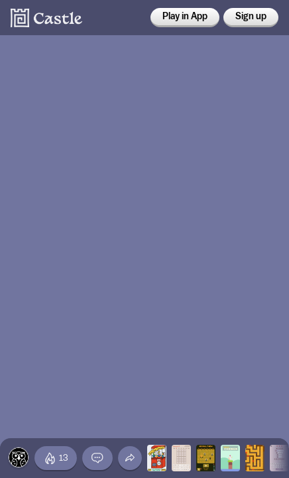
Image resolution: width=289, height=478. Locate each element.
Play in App (184, 16)
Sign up (250, 16)
